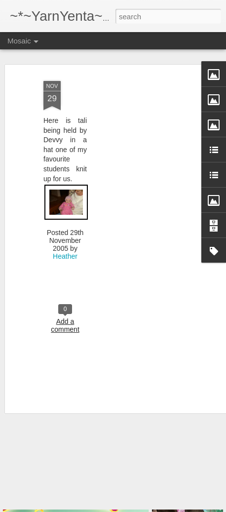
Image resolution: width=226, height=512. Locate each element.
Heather (65, 244)
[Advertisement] (141, 131)
